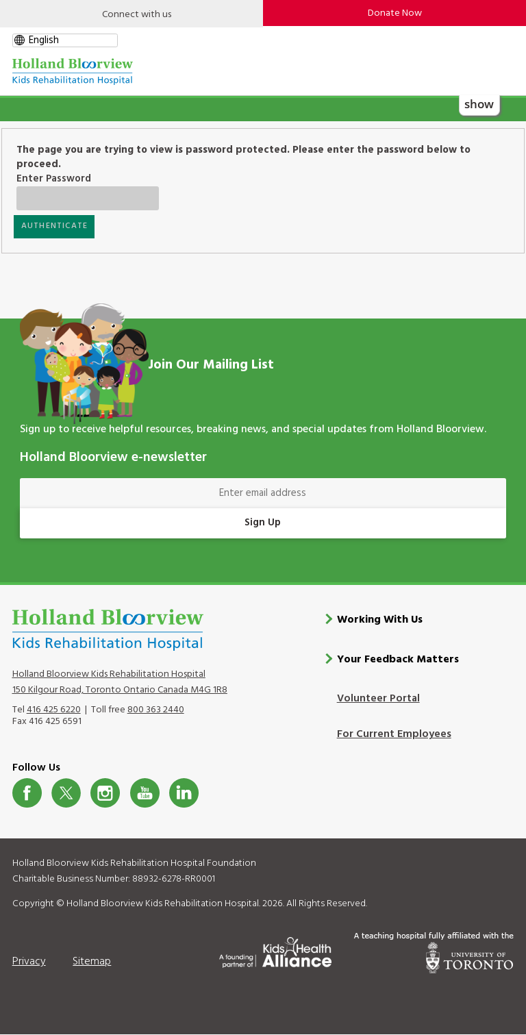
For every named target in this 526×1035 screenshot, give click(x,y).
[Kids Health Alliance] (275, 950)
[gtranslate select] (65, 40)
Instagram (105, 793)
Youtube (145, 793)
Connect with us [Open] (136, 15)
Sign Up (263, 522)
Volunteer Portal (378, 699)
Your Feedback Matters (398, 660)
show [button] (479, 104)
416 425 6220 (54, 710)
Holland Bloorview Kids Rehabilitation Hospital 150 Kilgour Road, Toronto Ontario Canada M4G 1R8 (119, 682)
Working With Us (380, 620)
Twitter (66, 793)
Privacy (29, 962)
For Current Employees (394, 734)
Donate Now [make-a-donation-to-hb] (395, 13)
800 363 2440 (155, 710)
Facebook (27, 793)
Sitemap (92, 962)
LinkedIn (184, 793)
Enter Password (75, 179)
